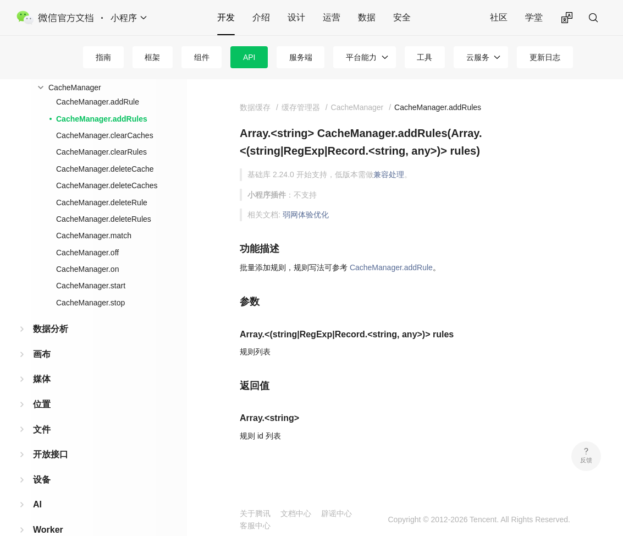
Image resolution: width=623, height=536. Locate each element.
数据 (367, 17)
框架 (152, 57)
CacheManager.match (93, 235)
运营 (331, 17)
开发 (226, 17)
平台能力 (361, 57)
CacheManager (74, 87)
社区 (499, 17)
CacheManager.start (90, 285)
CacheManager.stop (90, 302)
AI (37, 504)
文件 (42, 429)
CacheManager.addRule (97, 101)
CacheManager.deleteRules (103, 219)
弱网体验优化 (306, 214)
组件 (201, 57)
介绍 (261, 17)
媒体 (42, 379)
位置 (42, 404)
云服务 (477, 57)
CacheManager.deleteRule (101, 202)
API (249, 57)
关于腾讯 (255, 513)
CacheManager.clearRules (101, 151)
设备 (42, 479)
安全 (402, 17)
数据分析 (50, 328)
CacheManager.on (87, 269)
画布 (42, 354)
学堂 (534, 17)
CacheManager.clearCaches (104, 135)
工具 (424, 57)
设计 (296, 17)
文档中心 (295, 513)
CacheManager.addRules (101, 118)
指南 (103, 57)
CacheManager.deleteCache (104, 169)
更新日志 (545, 57)
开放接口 (50, 454)
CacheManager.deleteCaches (106, 185)
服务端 (300, 57)
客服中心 (255, 525)
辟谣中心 (336, 513)
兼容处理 (388, 174)
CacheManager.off (87, 252)
